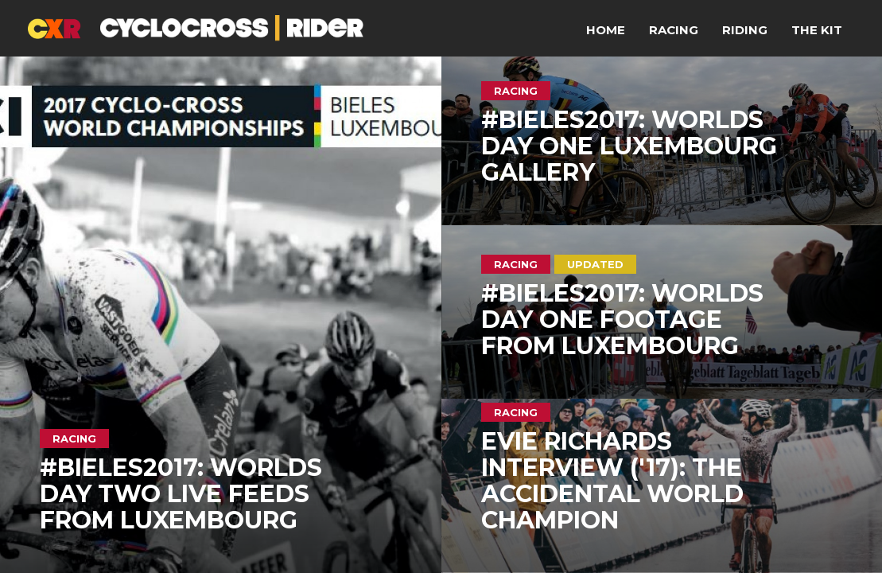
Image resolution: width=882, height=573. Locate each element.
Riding (744, 29)
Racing (673, 29)
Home (605, 29)
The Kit (816, 29)
